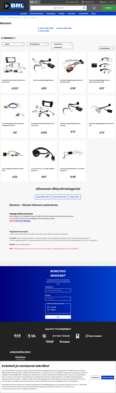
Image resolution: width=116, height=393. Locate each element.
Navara (33, 18)
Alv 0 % (112, 2)
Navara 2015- (45, 31)
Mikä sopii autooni (14, 18)
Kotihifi (61, 14)
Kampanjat (50, 14)
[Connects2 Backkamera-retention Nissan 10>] (72, 171)
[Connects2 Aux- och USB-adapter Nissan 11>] (43, 171)
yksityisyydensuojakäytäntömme (67, 385)
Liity (58, 317)
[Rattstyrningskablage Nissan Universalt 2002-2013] (101, 83)
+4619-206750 (20, 360)
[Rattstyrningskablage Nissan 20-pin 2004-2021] (72, 83)
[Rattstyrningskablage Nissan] (43, 83)
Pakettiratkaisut (36, 14)
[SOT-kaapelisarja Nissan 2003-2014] (14, 171)
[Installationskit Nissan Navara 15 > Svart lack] (43, 126)
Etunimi (47, 295)
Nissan (26, 18)
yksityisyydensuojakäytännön (11, 389)
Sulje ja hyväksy (107, 377)
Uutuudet (71, 14)
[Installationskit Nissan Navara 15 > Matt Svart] (14, 83)
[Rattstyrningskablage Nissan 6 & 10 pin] (101, 126)
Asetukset (95, 377)
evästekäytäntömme (48, 373)
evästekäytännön (67, 387)
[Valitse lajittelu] (106, 48)
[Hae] (58, 8)
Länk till (19, 221)
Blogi (94, 14)
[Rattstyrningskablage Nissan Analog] (72, 126)
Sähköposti (49, 287)
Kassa (109, 8)
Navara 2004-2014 (65, 28)
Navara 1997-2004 (46, 28)
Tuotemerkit (83, 14)
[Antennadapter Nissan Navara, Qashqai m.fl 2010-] (14, 126)
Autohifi (23, 14)
